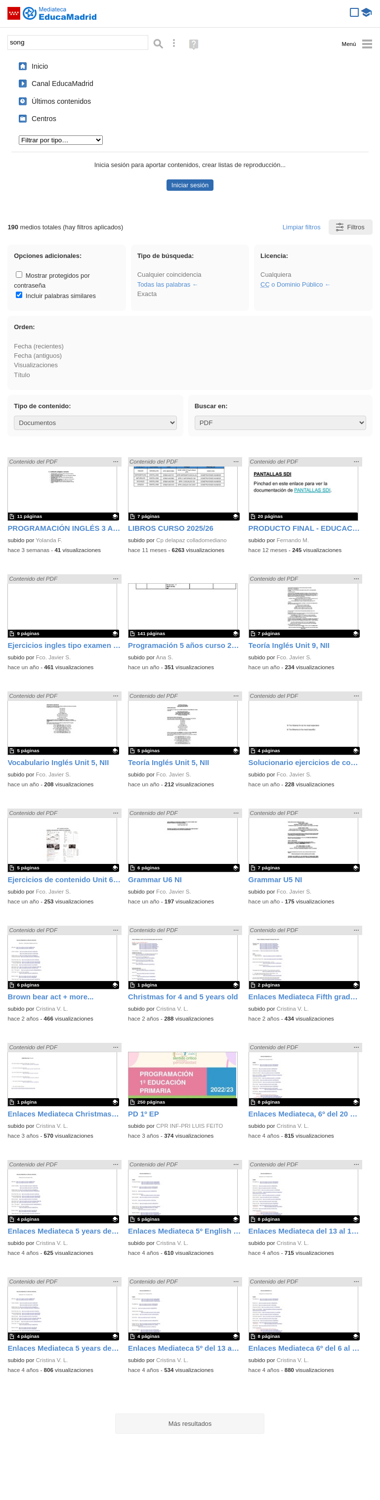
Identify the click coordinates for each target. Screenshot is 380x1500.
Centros (44, 119)
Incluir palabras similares (56, 296)
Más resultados (190, 1423)
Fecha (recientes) (38, 346)
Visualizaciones (36, 365)
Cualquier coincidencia (169, 274)
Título (22, 375)
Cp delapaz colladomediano (191, 540)
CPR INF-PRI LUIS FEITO (189, 1126)
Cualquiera (275, 274)
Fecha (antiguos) (38, 355)
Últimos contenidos (61, 101)
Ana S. (164, 657)
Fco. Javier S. (53, 657)
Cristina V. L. (52, 1009)
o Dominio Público (291, 284)
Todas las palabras (164, 284)
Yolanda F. (49, 540)
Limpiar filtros (302, 227)
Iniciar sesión (190, 185)
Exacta (147, 294)
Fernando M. (293, 540)
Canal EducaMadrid (62, 83)
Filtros (350, 227)
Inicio (40, 66)
